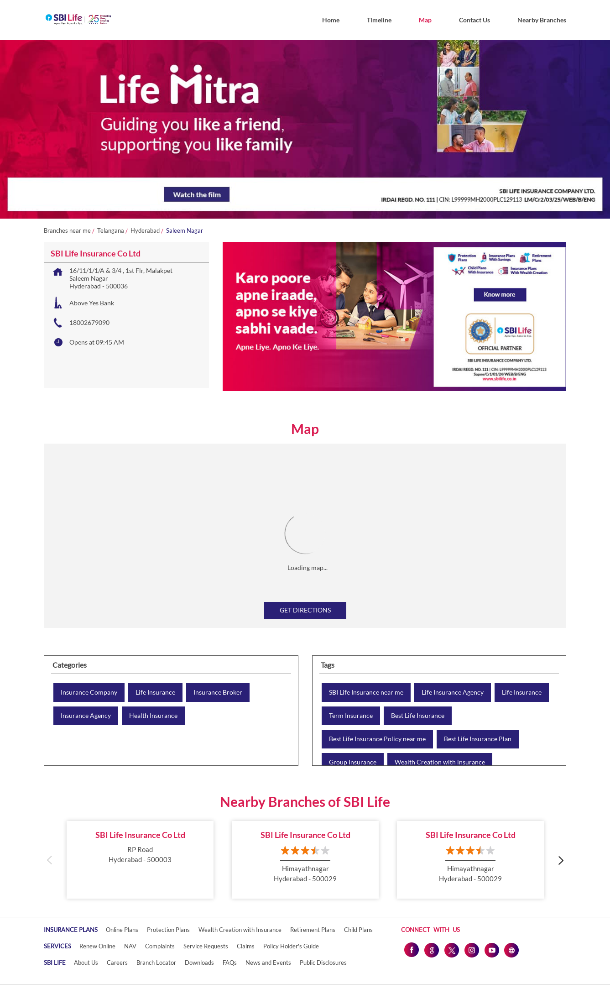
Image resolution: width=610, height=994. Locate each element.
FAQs (230, 962)
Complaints (160, 946)
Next (560, 860)
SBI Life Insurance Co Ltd (140, 835)
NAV (130, 946)
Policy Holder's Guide (291, 946)
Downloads (199, 962)
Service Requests (205, 946)
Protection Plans (168, 929)
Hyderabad (145, 230)
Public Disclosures (323, 962)
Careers (117, 962)
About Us (86, 962)
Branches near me (67, 230)
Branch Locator (156, 962)
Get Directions (305, 610)
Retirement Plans (312, 929)
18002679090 (89, 322)
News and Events (268, 962)
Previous (49, 860)
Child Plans (358, 929)
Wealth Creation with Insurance (240, 929)
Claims (246, 946)
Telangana (110, 230)
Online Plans (122, 929)
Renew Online (97, 946)
